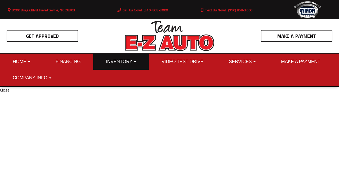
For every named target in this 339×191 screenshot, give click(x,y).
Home (21, 61)
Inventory (121, 61)
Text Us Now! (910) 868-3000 (226, 10)
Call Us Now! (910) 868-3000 (142, 10)
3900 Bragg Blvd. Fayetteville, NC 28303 (41, 10)
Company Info (32, 77)
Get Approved (42, 36)
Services (242, 61)
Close (5, 90)
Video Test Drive (182, 61)
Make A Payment (296, 36)
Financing (68, 61)
